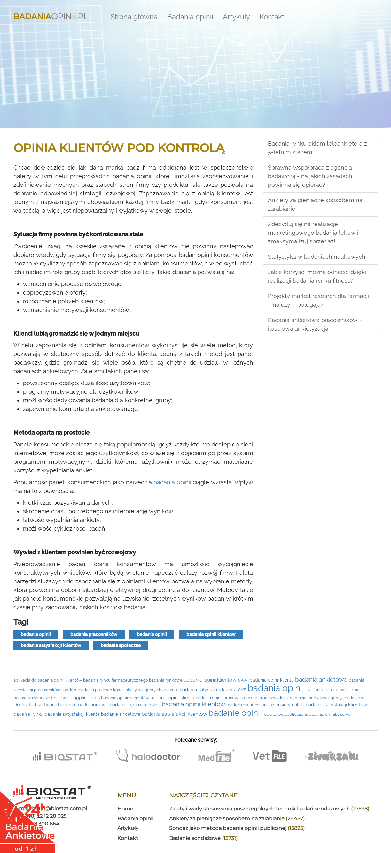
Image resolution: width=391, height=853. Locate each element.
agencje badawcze (161, 689)
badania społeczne (121, 645)
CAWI (244, 680)
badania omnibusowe (330, 714)
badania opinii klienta (272, 680)
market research (242, 704)
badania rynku (28, 714)
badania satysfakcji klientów (51, 645)
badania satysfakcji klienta (209, 689)
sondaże (70, 689)
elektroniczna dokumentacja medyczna (289, 697)
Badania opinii (190, 16)
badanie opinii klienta (173, 697)
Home (125, 809)
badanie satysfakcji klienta (72, 714)
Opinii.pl (50, 15)
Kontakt (272, 16)
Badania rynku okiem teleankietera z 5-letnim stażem (317, 147)
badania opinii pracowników (223, 697)
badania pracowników (93, 634)
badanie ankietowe (121, 714)
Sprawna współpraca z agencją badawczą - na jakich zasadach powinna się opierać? (310, 176)
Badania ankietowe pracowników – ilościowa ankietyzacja (315, 324)
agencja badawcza (346, 697)
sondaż (267, 704)
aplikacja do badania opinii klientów (48, 680)
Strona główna (134, 16)
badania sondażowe (327, 689)
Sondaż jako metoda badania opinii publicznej (237, 828)
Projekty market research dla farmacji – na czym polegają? (318, 300)
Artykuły (236, 16)
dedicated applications (286, 714)
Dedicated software (35, 704)
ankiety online (291, 704)
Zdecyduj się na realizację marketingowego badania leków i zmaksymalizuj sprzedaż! (313, 233)
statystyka (132, 689)
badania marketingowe (84, 704)
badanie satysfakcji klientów (336, 704)
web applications (82, 697)
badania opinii (172, 482)
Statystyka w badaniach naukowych (316, 256)
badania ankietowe (322, 679)
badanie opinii (152, 634)
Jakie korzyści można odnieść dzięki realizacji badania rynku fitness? (317, 276)
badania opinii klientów (194, 704)
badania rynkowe (166, 680)
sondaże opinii (48, 697)
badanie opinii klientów (211, 634)
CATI (243, 689)
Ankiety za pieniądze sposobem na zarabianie (315, 204)
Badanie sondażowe (203, 838)
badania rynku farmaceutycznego (116, 680)
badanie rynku (126, 704)
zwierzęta (152, 704)
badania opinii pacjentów (125, 697)
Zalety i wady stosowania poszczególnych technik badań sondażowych (269, 809)
